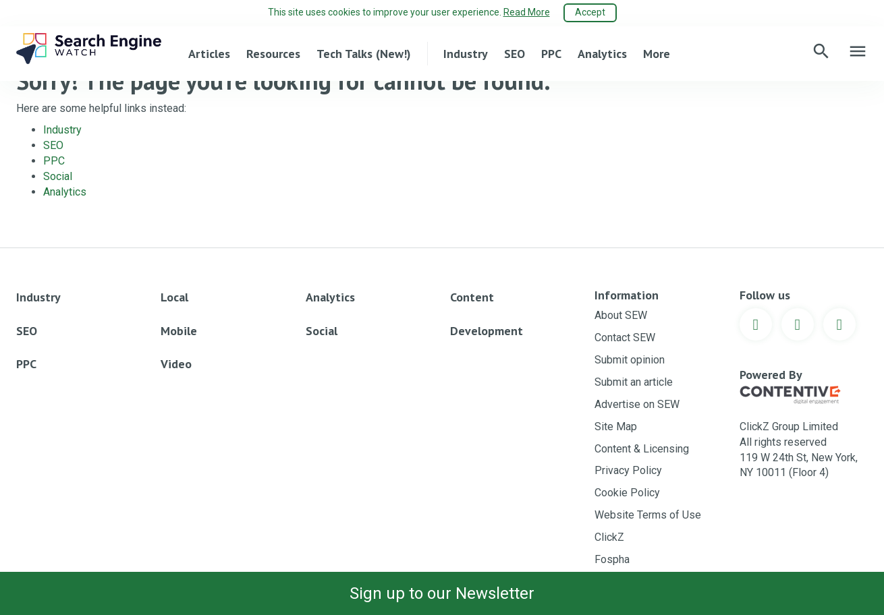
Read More (526, 12)
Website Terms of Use (648, 514)
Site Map (616, 426)
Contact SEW (625, 337)
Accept (590, 12)
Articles (209, 53)
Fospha (612, 559)
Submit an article (634, 382)
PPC (551, 53)
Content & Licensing (642, 448)
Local (174, 297)
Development (486, 331)
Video (176, 364)
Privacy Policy (628, 470)
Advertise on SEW (637, 404)
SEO (514, 53)
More (656, 53)
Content (472, 297)
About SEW (621, 315)
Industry (465, 53)
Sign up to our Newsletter (442, 593)
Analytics (602, 53)
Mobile (179, 331)
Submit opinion (630, 359)
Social (57, 176)
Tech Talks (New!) (363, 53)
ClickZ (609, 537)
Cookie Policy (627, 492)
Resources (273, 53)
